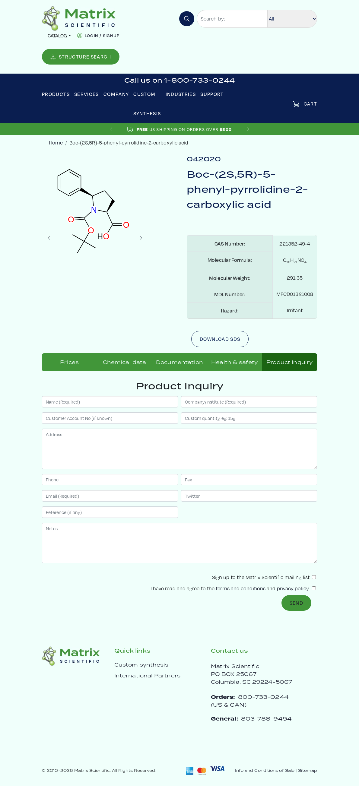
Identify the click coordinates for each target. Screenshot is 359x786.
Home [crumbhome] (56, 142)
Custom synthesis (141, 664)
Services (86, 94)
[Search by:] (232, 19)
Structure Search (80, 56)
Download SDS (220, 339)
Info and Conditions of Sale (264, 770)
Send (296, 603)
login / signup (102, 35)
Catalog (57, 35)
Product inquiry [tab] (289, 362)
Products (56, 94)
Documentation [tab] (179, 362)
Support (212, 94)
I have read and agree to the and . (233, 588)
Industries (181, 94)
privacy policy (293, 588)
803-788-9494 (266, 718)
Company (116, 94)
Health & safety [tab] (234, 362)
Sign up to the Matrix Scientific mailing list (264, 577)
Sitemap (307, 770)
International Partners (147, 675)
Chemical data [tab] (124, 362)
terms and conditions (240, 588)
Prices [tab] (69, 362)
